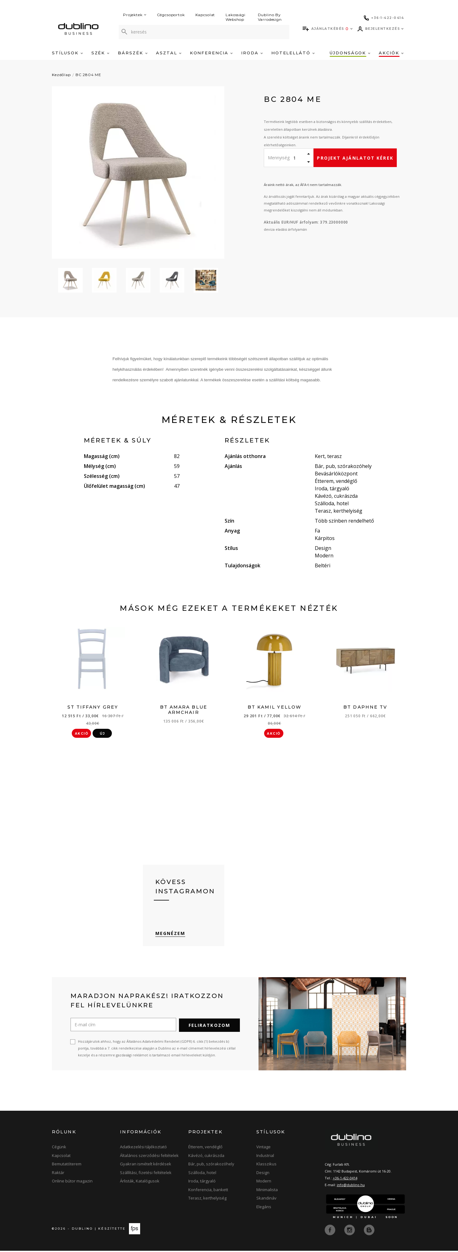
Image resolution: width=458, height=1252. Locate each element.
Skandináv (266, 1200)
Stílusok (67, 52)
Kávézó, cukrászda (206, 1157)
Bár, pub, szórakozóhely (211, 1165)
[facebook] (331, 1231)
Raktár (58, 1174)
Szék (100, 52)
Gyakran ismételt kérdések (145, 1165)
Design (262, 1174)
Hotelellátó (293, 52)
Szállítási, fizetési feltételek (146, 1174)
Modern (263, 1183)
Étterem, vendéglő (205, 1148)
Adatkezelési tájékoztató (143, 1148)
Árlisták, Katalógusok (139, 1183)
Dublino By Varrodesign (270, 17)
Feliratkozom (209, 1027)
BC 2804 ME (88, 74)
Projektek (134, 14)
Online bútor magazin (72, 1183)
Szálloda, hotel (202, 1174)
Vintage (263, 1148)
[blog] (369, 1231)
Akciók (391, 52)
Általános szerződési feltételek (149, 1157)
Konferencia (211, 52)
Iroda (252, 52)
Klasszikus (266, 1165)
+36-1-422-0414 (345, 1179)
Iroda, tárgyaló (202, 1183)
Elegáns (263, 1208)
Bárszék (133, 52)
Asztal (168, 52)
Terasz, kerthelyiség (207, 1200)
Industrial (265, 1157)
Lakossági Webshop (235, 17)
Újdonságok (350, 52)
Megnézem (170, 935)
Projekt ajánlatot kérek (355, 158)
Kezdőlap (61, 74)
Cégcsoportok (171, 14)
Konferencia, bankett (208, 1191)
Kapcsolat (205, 14)
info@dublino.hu (351, 1186)
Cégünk (59, 1148)
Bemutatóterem (66, 1165)
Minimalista (267, 1191)
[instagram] (350, 1231)
